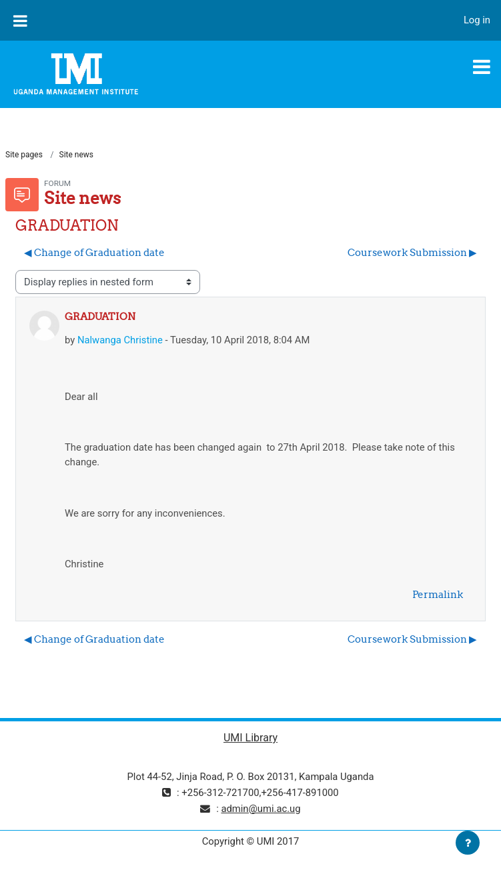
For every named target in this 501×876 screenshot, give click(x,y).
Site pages (24, 154)
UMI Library (250, 737)
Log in (477, 20)
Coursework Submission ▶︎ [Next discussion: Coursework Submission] (412, 252)
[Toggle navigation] (481, 66)
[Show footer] (468, 843)
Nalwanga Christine (120, 340)
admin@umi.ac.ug (260, 809)
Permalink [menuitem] (437, 594)
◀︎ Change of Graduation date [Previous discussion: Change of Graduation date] (94, 252)
